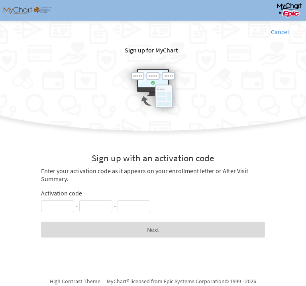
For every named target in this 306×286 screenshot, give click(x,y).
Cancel (280, 32)
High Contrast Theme (75, 281)
